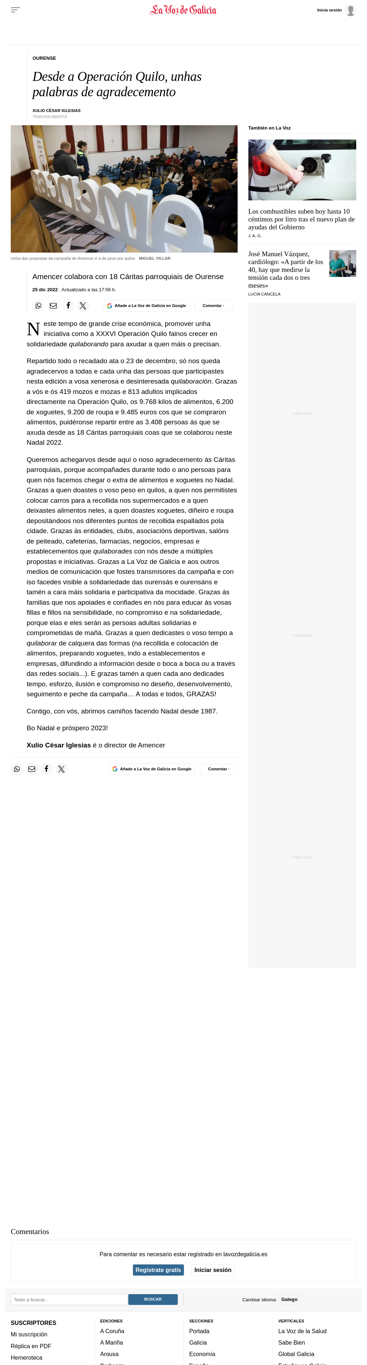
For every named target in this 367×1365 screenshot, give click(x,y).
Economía (202, 1354)
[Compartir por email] (53, 306)
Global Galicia (296, 1354)
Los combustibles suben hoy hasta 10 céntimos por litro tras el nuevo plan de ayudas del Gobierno (301, 219)
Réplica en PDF (31, 1346)
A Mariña (111, 1342)
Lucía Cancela (264, 294)
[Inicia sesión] (337, 9)
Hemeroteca (26, 1357)
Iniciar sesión (213, 1270)
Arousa (109, 1354)
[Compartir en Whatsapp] (38, 306)
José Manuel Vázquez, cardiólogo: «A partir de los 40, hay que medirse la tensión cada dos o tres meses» (285, 269)
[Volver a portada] (183, 10)
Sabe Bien (291, 1342)
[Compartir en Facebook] (68, 306)
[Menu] (15, 10)
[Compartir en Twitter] (83, 306)
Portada (199, 1331)
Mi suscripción (29, 1334)
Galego (289, 1299)
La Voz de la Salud (302, 1331)
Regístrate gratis (158, 1270)
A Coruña (112, 1331)
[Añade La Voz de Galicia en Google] (146, 306)
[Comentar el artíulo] (213, 306)
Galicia (198, 1342)
